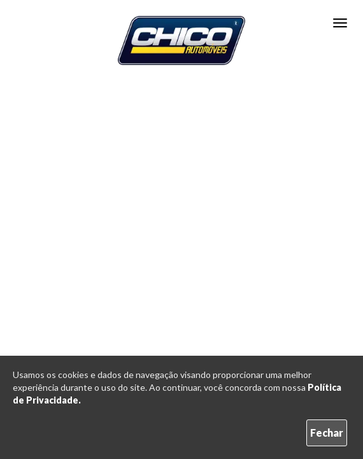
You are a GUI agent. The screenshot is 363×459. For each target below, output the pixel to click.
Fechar (326, 432)
